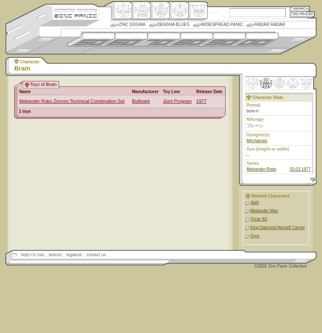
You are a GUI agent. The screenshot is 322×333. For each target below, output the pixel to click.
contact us (96, 254)
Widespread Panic (222, 24)
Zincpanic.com (76, 15)
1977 (201, 101)
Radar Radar (269, 24)
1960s (124, 39)
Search (300, 8)
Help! (311, 181)
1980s (189, 39)
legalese (74, 254)
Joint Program (177, 101)
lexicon (55, 254)
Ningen (178, 11)
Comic (197, 11)
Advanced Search (302, 14)
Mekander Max (264, 210)
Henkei (141, 11)
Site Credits (76, 9)
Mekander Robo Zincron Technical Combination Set (72, 101)
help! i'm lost (32, 254)
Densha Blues (173, 24)
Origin (122, 11)
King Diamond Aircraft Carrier (277, 227)
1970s (156, 39)
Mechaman (257, 140)
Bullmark (141, 101)
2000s (254, 39)
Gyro (255, 236)
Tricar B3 (258, 219)
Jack (254, 202)
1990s (222, 39)
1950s (91, 39)
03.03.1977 (300, 169)
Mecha (159, 11)
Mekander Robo (261, 169)
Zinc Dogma (132, 24)
